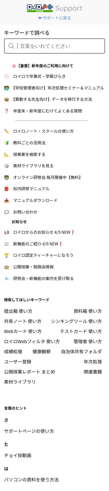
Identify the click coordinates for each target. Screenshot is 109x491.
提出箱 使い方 (18, 311)
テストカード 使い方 (81, 331)
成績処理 (13, 351)
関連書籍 (93, 371)
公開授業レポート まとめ (29, 371)
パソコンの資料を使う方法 (31, 479)
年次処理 (93, 361)
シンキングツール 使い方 (76, 321)
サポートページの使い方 (29, 431)
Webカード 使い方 (23, 331)
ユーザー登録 (17, 361)
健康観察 (42, 351)
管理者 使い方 (88, 341)
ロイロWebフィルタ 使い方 (32, 341)
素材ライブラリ (20, 381)
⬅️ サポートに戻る (54, 18)
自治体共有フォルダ (81, 351)
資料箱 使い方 (88, 311)
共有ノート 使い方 (22, 321)
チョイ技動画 (17, 455)
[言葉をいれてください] (57, 46)
